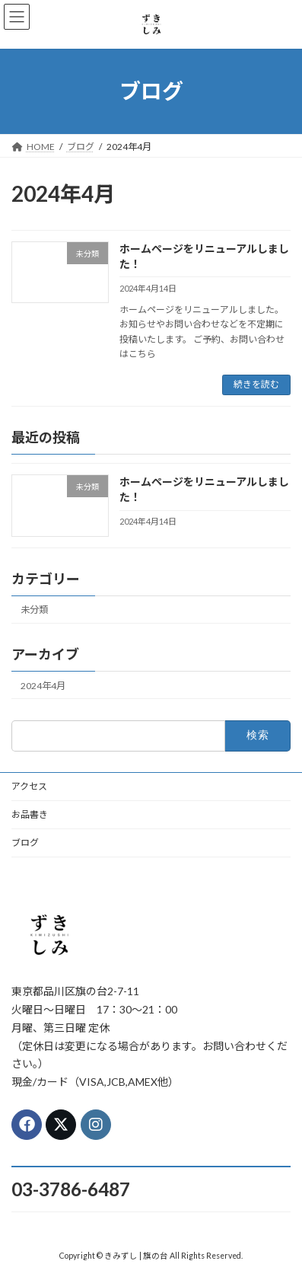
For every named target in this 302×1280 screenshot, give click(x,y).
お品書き (29, 814)
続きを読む (256, 384)
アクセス (29, 786)
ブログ (25, 842)
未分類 (34, 609)
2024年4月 (43, 685)
